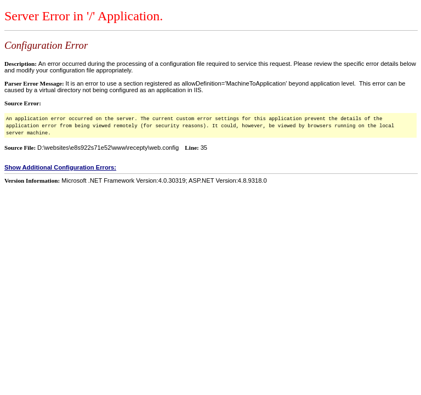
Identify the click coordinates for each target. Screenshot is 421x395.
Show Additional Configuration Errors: (60, 167)
